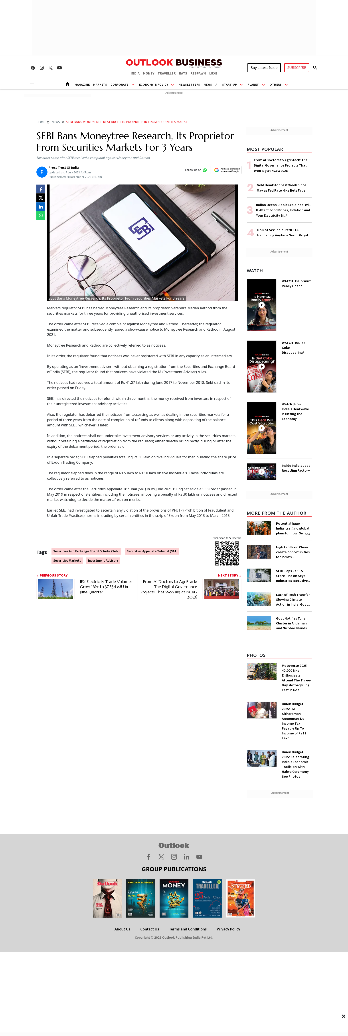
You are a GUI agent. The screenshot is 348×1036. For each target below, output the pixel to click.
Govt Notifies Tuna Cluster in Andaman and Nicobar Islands (291, 623)
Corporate (119, 84)
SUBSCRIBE (296, 67)
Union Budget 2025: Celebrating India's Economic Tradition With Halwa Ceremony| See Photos (296, 764)
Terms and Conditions (188, 929)
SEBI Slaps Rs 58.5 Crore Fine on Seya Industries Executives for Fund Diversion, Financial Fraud (292, 576)
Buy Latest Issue (264, 67)
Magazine (82, 84)
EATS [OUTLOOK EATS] (183, 73)
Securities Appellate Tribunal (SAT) (152, 551)
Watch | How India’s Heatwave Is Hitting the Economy (295, 411)
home (40, 122)
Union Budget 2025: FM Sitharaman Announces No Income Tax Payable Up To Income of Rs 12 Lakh (294, 721)
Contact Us (149, 929)
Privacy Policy (228, 929)
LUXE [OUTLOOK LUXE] (213, 73)
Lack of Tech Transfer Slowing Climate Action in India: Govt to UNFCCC (293, 599)
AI (217, 84)
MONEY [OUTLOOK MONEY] (148, 73)
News (208, 84)
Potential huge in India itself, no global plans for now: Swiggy (293, 528)
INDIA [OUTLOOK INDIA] (135, 73)
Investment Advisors (103, 560)
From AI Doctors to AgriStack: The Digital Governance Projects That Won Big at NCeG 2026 (281, 165)
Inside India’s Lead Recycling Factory (296, 468)
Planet (253, 84)
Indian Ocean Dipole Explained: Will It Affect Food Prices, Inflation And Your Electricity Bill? (283, 210)
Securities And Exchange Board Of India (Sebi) (86, 551)
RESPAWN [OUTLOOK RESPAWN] (198, 73)
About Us (122, 929)
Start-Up (229, 84)
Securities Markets (67, 560)
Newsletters (189, 84)
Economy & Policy (153, 84)
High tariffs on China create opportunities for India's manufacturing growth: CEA (293, 552)
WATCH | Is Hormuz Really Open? (296, 283)
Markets (100, 84)
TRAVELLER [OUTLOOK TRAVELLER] (167, 73)
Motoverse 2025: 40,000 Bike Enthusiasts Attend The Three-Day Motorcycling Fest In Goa (296, 678)
